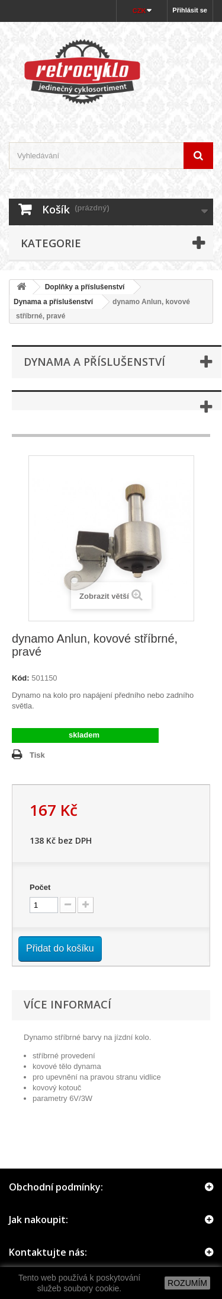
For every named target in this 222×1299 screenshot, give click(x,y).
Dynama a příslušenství (53, 302)
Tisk (37, 755)
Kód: (21, 678)
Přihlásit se (189, 10)
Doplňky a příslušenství (85, 287)
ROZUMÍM (187, 1283)
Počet (40, 887)
